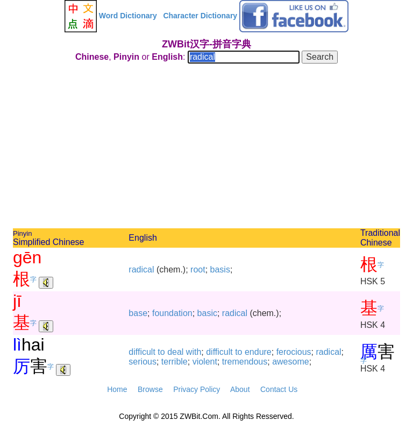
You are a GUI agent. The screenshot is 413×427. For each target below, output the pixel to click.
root (197, 269)
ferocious (293, 351)
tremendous (245, 361)
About (240, 389)
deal (175, 351)
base (138, 313)
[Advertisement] (206, 147)
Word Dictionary (128, 15)
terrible (174, 361)
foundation (172, 313)
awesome (290, 361)
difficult (142, 351)
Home (117, 389)
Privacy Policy (196, 389)
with (193, 351)
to (161, 351)
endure (258, 351)
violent (205, 361)
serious (142, 361)
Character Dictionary (200, 15)
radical (141, 269)
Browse (150, 389)
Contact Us (278, 389)
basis (220, 269)
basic (207, 313)
